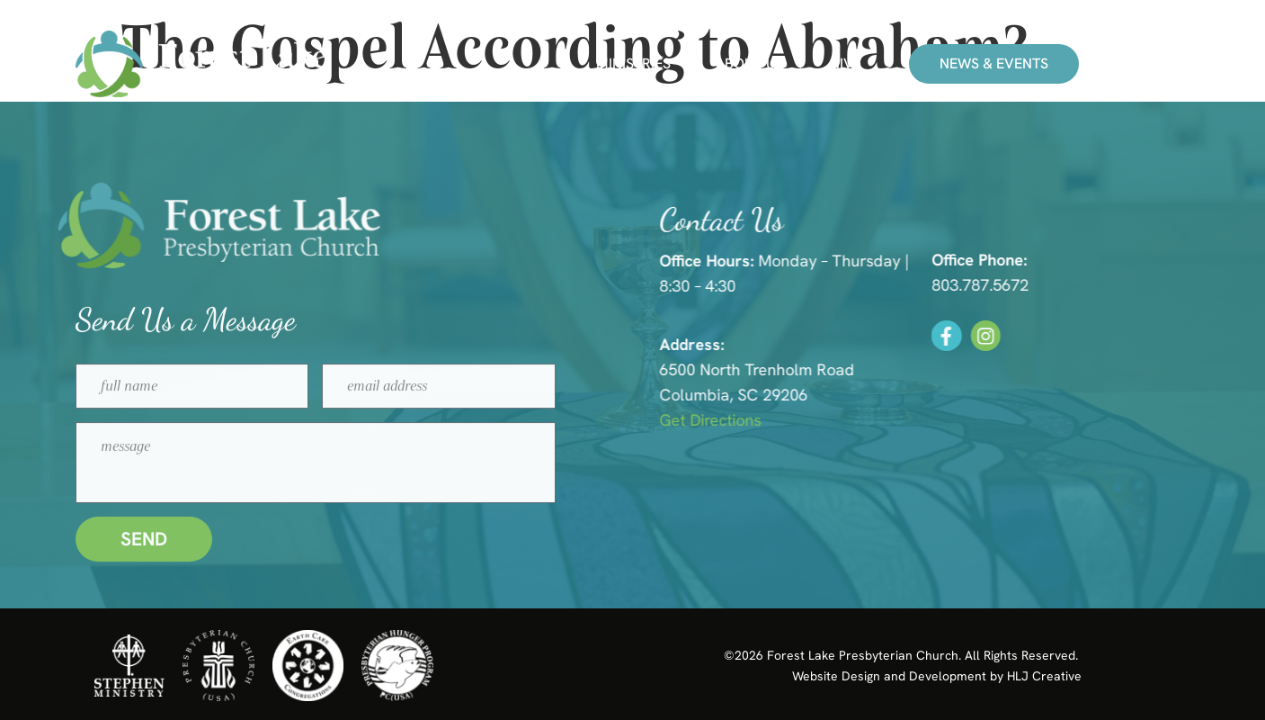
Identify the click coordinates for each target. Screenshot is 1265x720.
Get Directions (749, 420)
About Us (750, 64)
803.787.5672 (1015, 284)
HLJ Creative (1044, 676)
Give (845, 64)
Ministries (633, 64)
